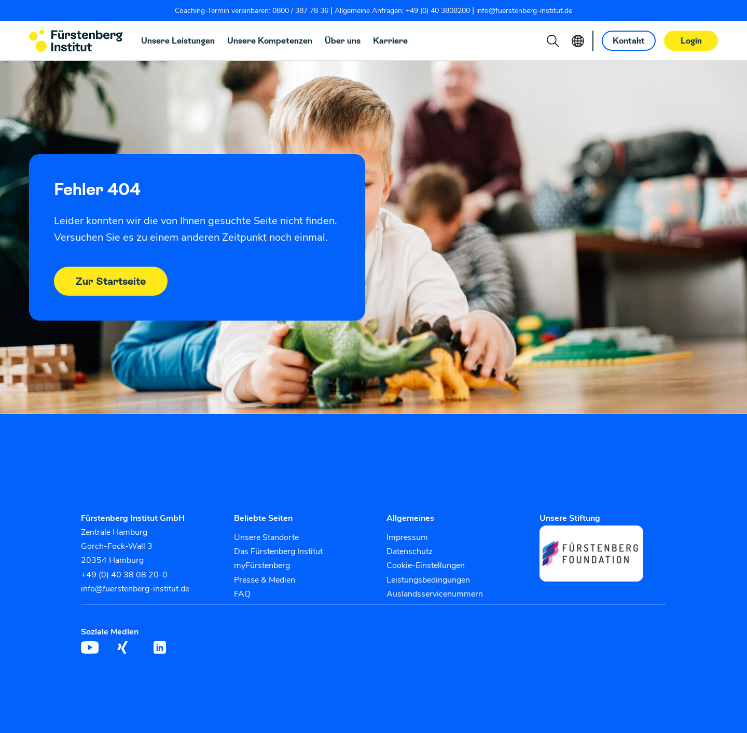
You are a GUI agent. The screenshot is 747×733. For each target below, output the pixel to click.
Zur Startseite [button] (111, 281)
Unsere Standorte (266, 537)
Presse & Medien (264, 580)
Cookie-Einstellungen (425, 565)
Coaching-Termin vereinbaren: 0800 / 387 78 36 (251, 11)
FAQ (242, 594)
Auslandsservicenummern (434, 594)
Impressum (407, 537)
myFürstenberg (262, 565)
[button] (553, 41)
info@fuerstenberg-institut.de (524, 11)
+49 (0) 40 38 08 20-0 (124, 574)
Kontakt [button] (629, 41)
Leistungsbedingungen (428, 580)
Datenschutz (409, 551)
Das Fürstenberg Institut (278, 551)
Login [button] (691, 41)
